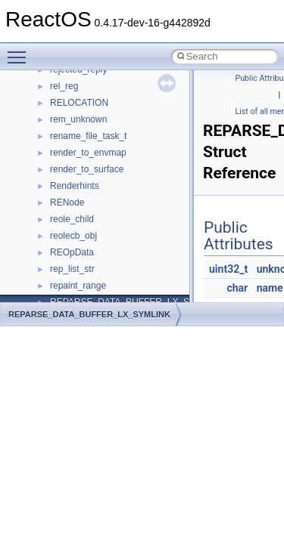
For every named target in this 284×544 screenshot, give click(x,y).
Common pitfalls (58, 165)
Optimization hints (62, 265)
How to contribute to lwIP (76, 132)
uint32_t (228, 269)
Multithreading (54, 248)
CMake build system (67, 149)
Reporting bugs (56, 198)
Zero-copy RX (54, 215)
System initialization (65, 232)
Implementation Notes (70, 282)
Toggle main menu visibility (20, 50)
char (237, 288)
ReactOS (32, 82)
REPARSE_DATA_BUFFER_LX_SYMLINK (89, 314)
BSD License (52, 298)
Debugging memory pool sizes (87, 182)
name (270, 288)
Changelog (48, 115)
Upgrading (46, 99)
